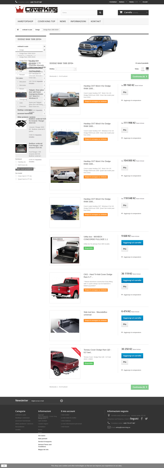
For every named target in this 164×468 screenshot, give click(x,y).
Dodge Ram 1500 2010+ (27, 53)
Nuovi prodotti (27, 132)
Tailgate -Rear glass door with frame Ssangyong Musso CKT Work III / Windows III (36, 172)
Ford (20, 67)
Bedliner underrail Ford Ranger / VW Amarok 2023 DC (36, 223)
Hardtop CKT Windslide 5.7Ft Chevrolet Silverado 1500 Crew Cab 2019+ (37, 142)
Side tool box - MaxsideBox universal (95, 313)
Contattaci (113, 2)
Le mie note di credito (68, 418)
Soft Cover (22, 274)
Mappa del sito (43, 449)
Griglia (143, 69)
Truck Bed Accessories (26, 277)
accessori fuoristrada (25, 113)
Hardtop (22, 271)
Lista (147, 69)
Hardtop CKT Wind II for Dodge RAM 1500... (97, 125)
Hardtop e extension (25, 110)
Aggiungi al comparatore (132, 100)
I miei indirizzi (66, 421)
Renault (21, 75)
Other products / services (26, 117)
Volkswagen (23, 96)
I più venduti (42, 421)
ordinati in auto (23, 46)
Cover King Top (46, 21)
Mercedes (22, 85)
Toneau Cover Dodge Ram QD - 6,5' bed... (97, 351)
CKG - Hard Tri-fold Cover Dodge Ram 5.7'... (98, 275)
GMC (21, 103)
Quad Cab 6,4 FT (25, 288)
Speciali (41, 415)
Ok (4, 466)
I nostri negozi (43, 424)
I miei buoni (65, 427)
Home (40, 430)
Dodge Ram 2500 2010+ (27, 64)
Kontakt (96, 21)
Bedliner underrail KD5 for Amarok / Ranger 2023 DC (37, 199)
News (63, 21)
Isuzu (21, 78)
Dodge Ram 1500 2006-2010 (28, 60)
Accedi (145, 2)
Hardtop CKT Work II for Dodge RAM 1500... (97, 87)
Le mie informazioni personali (71, 424)
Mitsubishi (22, 82)
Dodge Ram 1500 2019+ (27, 57)
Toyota (21, 92)
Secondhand (22, 120)
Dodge (21, 50)
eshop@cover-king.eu (123, 427)
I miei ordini (65, 415)
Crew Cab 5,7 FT (25, 285)
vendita (20, 124)
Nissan (21, 89)
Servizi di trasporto (45, 441)
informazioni (78, 21)
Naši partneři (42, 438)
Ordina (52, 69)
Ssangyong (23, 99)
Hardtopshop (25, 21)
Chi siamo (41, 435)
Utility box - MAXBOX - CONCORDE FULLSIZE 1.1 (96, 238)
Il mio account (68, 411)
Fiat (20, 71)
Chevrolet (22, 106)
